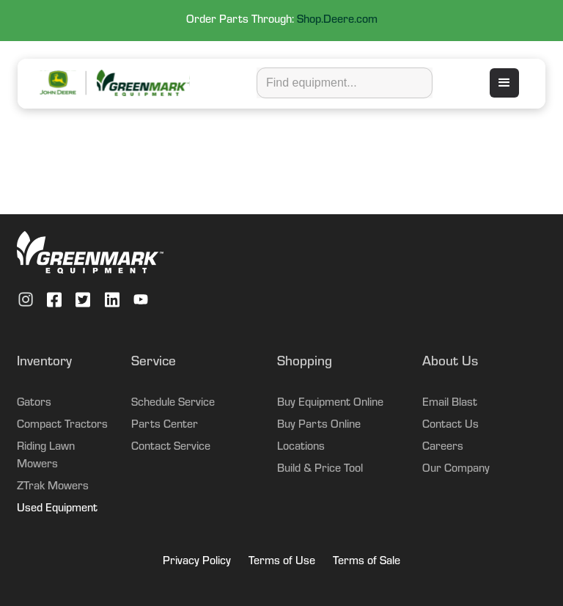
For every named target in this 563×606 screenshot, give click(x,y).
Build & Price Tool (320, 469)
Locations (301, 447)
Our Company (456, 469)
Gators (34, 403)
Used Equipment (57, 509)
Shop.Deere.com (337, 20)
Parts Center (164, 425)
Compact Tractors (62, 425)
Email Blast (449, 403)
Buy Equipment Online (330, 403)
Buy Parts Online (319, 425)
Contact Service (170, 447)
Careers (442, 447)
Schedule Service (173, 403)
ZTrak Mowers (53, 487)
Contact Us (450, 425)
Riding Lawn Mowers (46, 456)
